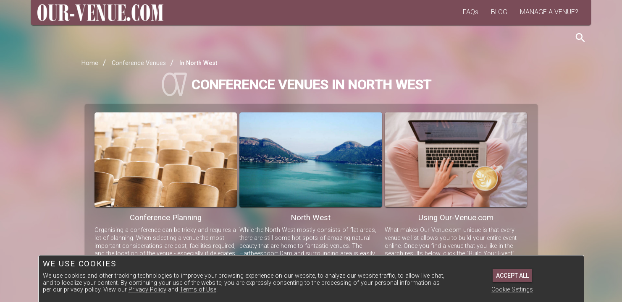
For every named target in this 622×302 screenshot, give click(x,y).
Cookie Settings (512, 289)
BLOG (499, 12)
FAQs (470, 12)
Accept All (512, 275)
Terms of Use (198, 289)
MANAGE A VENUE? (549, 12)
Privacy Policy (147, 289)
